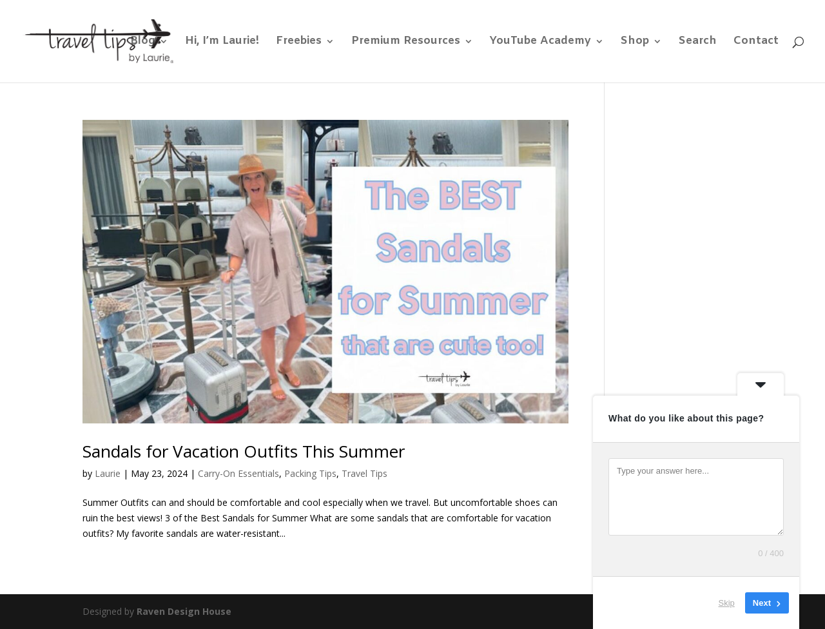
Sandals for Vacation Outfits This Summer (243, 451)
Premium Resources (405, 42)
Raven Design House (184, 611)
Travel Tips (364, 473)
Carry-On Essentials (238, 473)
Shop (635, 42)
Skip (727, 603)
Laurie (108, 473)
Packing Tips (310, 473)
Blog (142, 42)
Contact (756, 42)
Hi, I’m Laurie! (222, 42)
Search (698, 42)
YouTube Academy (540, 42)
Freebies (299, 42)
